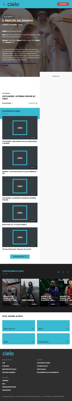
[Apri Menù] (5, 4)
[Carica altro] (20, 257)
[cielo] (14, 4)
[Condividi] (33, 103)
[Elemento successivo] (67, 272)
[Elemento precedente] (63, 272)
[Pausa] (58, 272)
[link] (20, 96)
